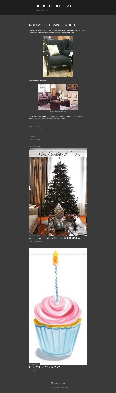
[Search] (85, 6)
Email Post (37, 126)
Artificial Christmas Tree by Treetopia (54, 237)
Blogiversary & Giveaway (45, 367)
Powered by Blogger (58, 383)
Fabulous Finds (37, 129)
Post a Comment (35, 139)
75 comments (38, 370)
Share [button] (30, 126)
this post (33, 118)
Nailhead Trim (47, 129)
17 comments (38, 241)
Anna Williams (63, 387)
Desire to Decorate (54, 6)
